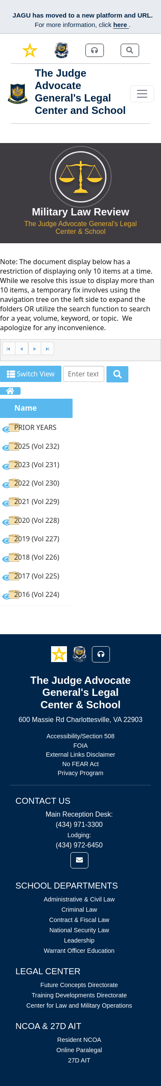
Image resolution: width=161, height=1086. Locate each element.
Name (25, 408)
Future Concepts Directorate (79, 985)
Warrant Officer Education (79, 950)
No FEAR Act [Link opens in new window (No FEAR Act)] (80, 764)
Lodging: (79, 835)
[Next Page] (34, 348)
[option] (36, 429)
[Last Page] (47, 348)
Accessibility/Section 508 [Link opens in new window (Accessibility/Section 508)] (80, 736)
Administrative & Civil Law (79, 899)
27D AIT (79, 1060)
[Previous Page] (21, 348)
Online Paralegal (79, 1050)
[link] (30, 50)
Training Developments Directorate (79, 995)
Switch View (31, 374)
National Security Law (79, 930)
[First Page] (8, 348)
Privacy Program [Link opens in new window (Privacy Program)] (80, 773)
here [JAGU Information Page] (121, 24)
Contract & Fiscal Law (79, 919)
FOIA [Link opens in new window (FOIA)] (80, 745)
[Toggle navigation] (142, 93)
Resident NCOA (79, 1039)
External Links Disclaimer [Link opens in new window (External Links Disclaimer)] (80, 754)
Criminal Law (79, 909)
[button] (60, 653)
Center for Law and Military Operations (79, 1005)
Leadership (79, 940)
